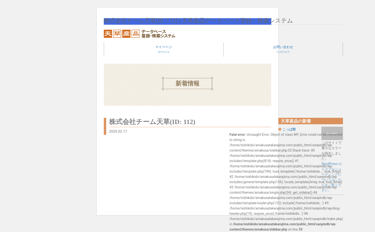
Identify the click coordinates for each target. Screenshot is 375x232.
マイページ (163, 50)
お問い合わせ (283, 50)
